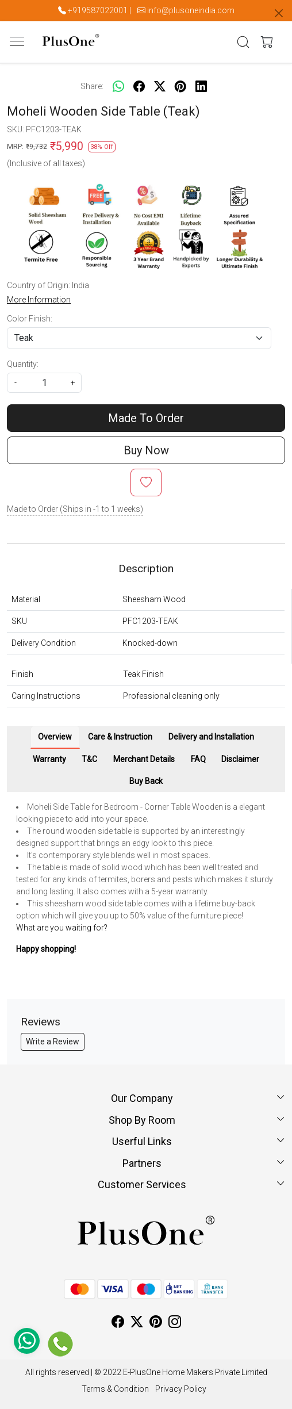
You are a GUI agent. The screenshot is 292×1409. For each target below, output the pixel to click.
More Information (39, 299)
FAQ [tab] (198, 759)
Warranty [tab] (49, 759)
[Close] (279, 13)
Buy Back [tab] (146, 781)
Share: (91, 86)
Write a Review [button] (52, 1041)
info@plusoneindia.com (191, 10)
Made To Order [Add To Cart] (146, 418)
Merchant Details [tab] (144, 759)
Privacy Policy (180, 1388)
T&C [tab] (89, 759)
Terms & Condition (115, 1388)
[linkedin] (201, 86)
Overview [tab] (55, 736)
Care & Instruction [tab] (120, 736)
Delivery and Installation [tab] (211, 736)
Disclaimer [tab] (240, 759)
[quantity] (44, 383)
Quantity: (23, 364)
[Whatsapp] (118, 86)
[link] (243, 42)
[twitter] (159, 86)
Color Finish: (29, 318)
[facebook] (139, 86)
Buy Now (146, 450)
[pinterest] (180, 86)
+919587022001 (98, 10)
